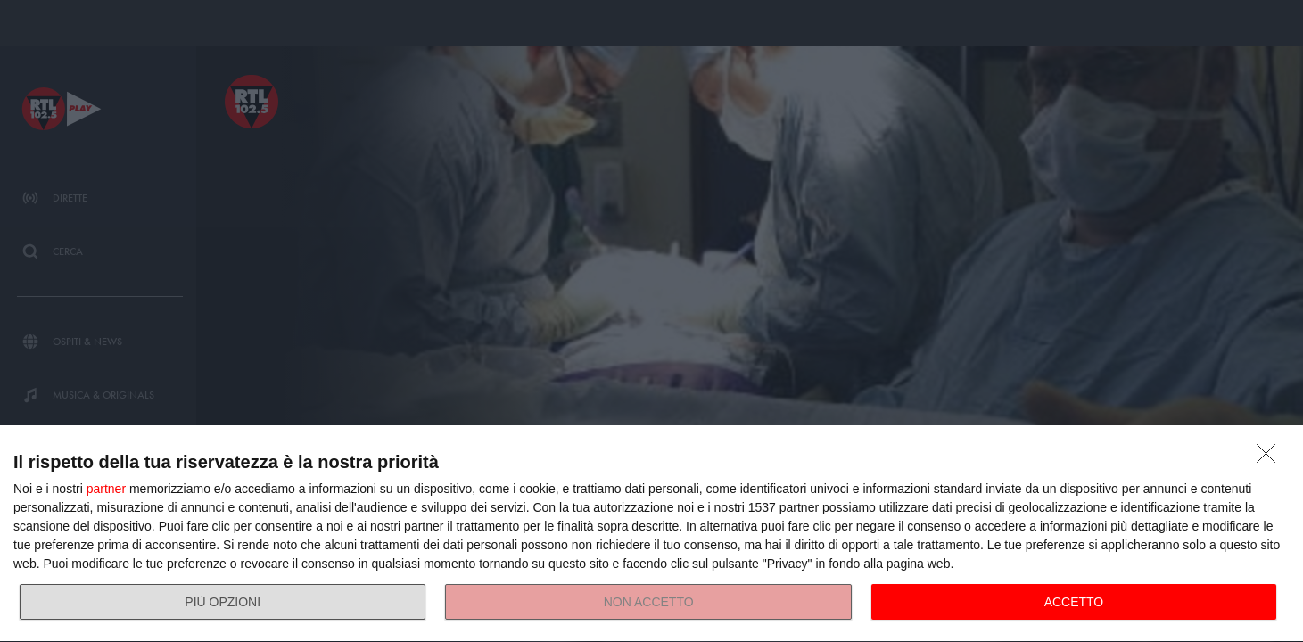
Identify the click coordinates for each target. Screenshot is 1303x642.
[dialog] (651, 534)
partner (106, 488)
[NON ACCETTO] (1271, 458)
